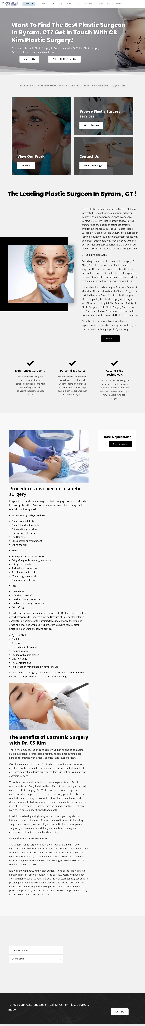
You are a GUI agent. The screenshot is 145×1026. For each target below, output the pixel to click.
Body (60, 4)
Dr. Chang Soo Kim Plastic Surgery (10, 4)
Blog (108, 4)
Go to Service (91, 125)
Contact (118, 4)
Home (43, 4)
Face (77, 4)
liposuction (20, 529)
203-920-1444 (27, 85)
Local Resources (20, 950)
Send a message (93, 165)
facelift (17, 595)
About (52, 4)
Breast (69, 4)
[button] (36, 950)
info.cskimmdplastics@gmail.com (108, 85)
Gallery (100, 4)
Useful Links (18, 959)
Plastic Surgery (126, 291)
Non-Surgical (88, 4)
